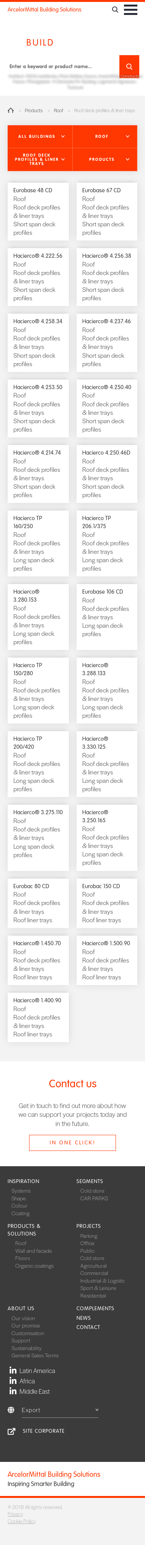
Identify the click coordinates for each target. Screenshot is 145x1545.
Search (129, 66)
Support (20, 1340)
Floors (22, 1258)
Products (34, 110)
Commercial (94, 1273)
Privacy (15, 1513)
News (84, 1318)
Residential (93, 1295)
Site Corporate (44, 1431)
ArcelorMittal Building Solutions (44, 9)
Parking (88, 1235)
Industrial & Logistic (102, 1280)
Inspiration (23, 1181)
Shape (18, 1198)
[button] (40, 136)
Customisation (27, 1333)
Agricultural (93, 1265)
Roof (58, 110)
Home (11, 110)
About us (21, 1308)
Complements (95, 1308)
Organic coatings (34, 1265)
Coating (20, 1213)
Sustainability (26, 1348)
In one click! (73, 1142)
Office (87, 1243)
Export (60, 1410)
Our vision (23, 1318)
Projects (89, 1226)
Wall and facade (33, 1250)
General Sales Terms (35, 1355)
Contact (88, 1327)
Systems (21, 1190)
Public (87, 1250)
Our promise (25, 1325)
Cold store (92, 1190)
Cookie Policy (22, 1521)
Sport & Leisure (98, 1287)
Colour (19, 1205)
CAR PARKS (94, 1198)
